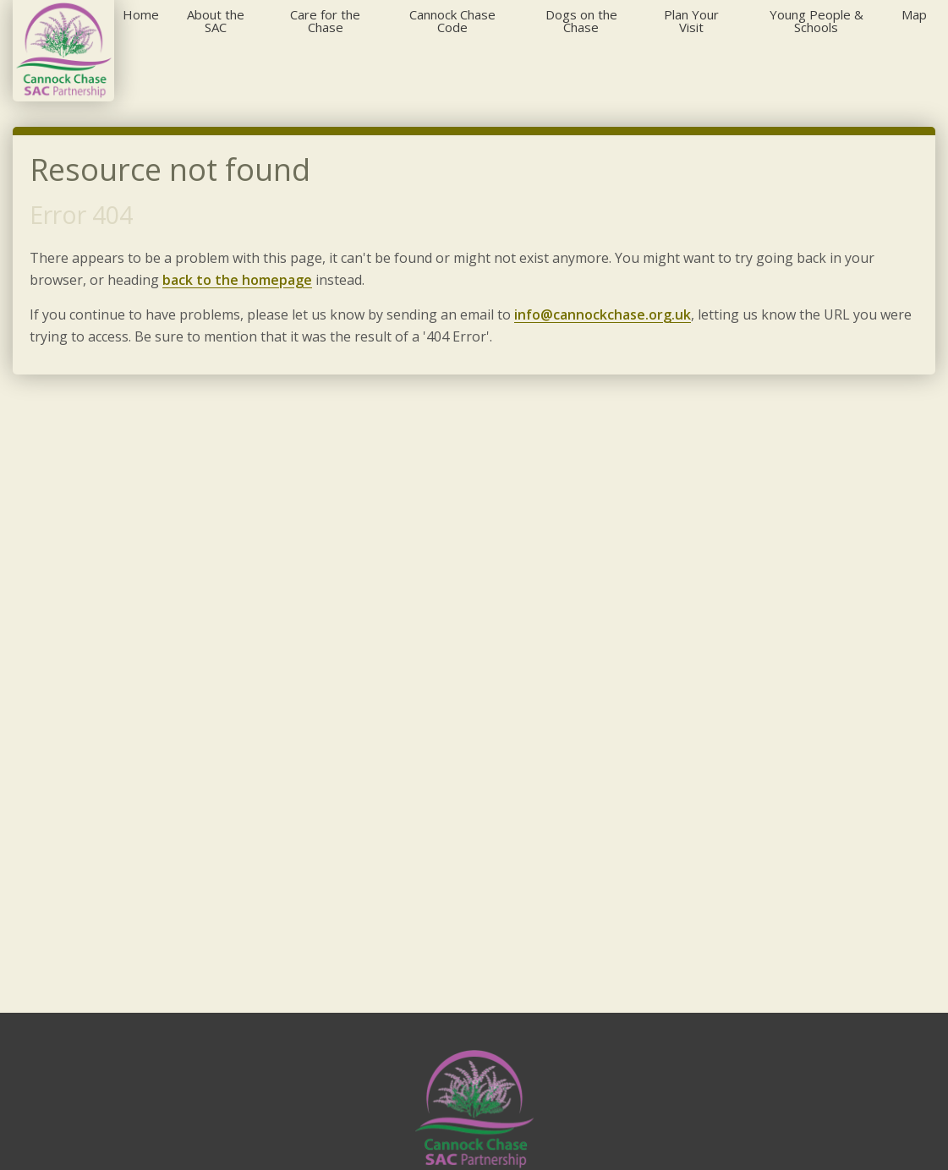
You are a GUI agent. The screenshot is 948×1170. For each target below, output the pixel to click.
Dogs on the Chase (581, 21)
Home (141, 14)
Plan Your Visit (691, 21)
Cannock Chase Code (452, 21)
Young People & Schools (816, 21)
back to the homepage (237, 280)
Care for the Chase (325, 21)
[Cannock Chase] (63, 50)
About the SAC (215, 21)
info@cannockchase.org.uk (602, 314)
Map (914, 14)
